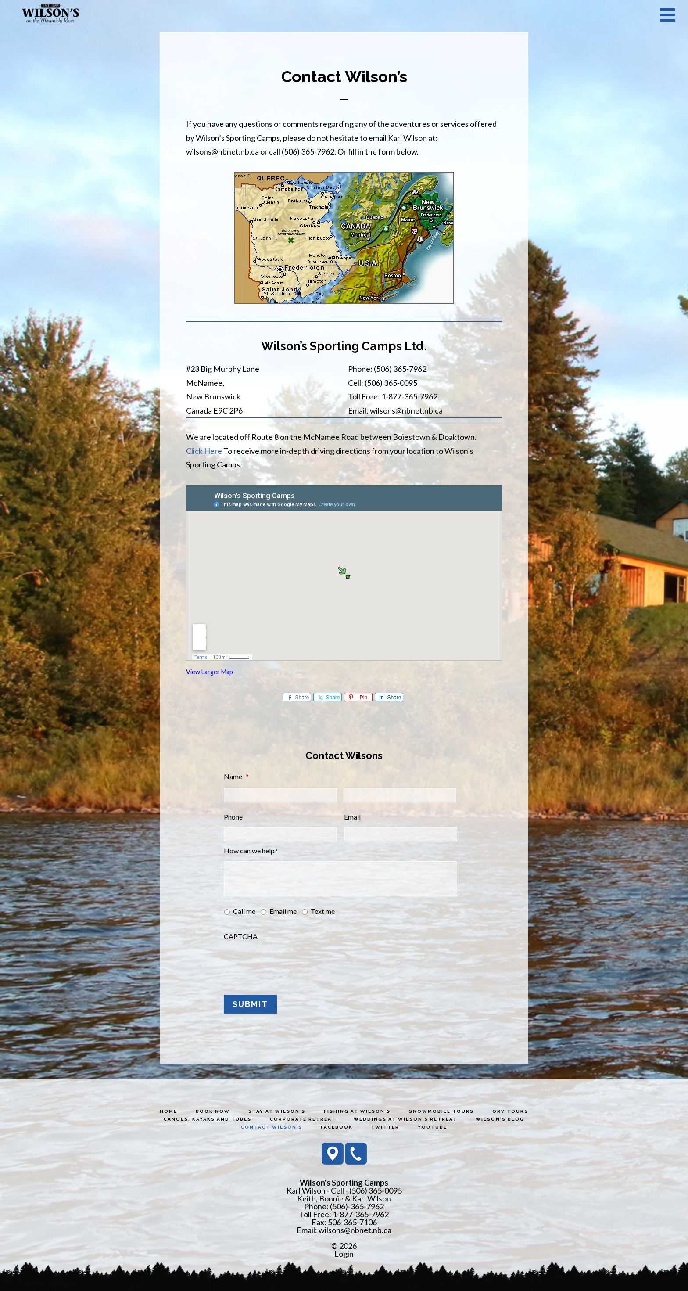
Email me (283, 911)
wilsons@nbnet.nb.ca (355, 1229)
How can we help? (251, 850)
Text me (323, 911)
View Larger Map (209, 672)
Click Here (204, 451)
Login (344, 1253)
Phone (233, 817)
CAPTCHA (241, 936)
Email (352, 817)
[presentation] (290, 963)
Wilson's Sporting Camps (50, 14)
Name (236, 776)
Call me (244, 911)
